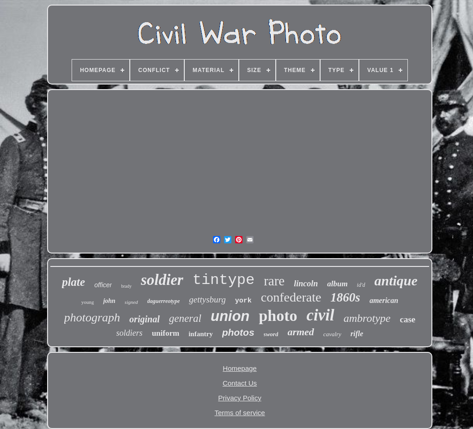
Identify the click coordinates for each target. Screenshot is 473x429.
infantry (200, 334)
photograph (92, 317)
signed (131, 302)
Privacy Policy (239, 398)
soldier (162, 280)
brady (126, 286)
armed (300, 332)
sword (271, 334)
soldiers (129, 333)
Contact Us (240, 383)
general (185, 318)
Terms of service (239, 413)
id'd (361, 285)
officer (103, 285)
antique (396, 280)
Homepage (239, 368)
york (243, 301)
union (230, 316)
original (144, 319)
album (337, 283)
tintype (224, 280)
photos (238, 332)
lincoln (306, 283)
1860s (345, 297)
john (109, 300)
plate (73, 282)
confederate (291, 297)
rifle (357, 334)
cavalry (332, 334)
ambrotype (367, 318)
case (407, 319)
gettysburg (207, 299)
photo (278, 315)
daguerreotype (163, 301)
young (87, 302)
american (384, 300)
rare (274, 280)
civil (320, 315)
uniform (166, 333)
